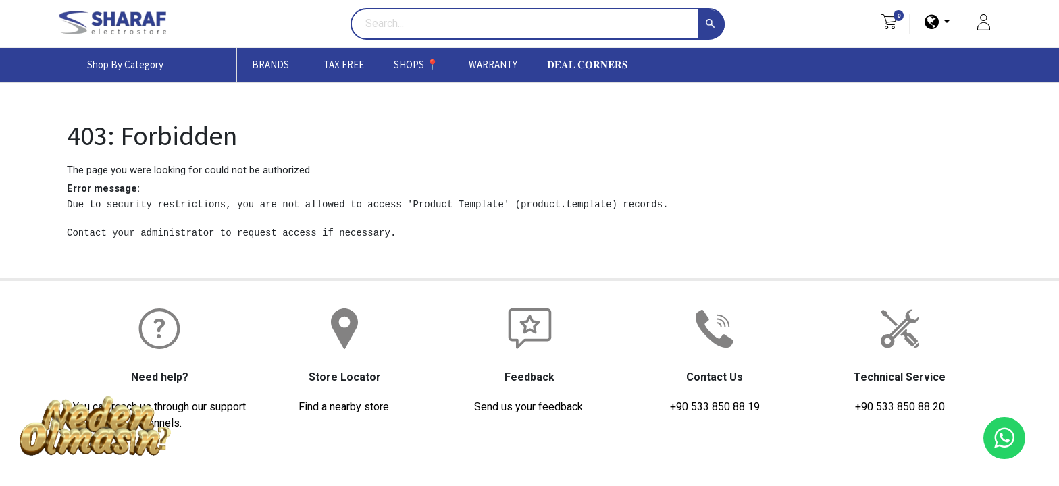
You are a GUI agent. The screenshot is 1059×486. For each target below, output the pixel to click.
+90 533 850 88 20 (900, 406)
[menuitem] (344, 65)
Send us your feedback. (529, 406)
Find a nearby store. (345, 406)
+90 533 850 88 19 (715, 406)
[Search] (711, 24)
